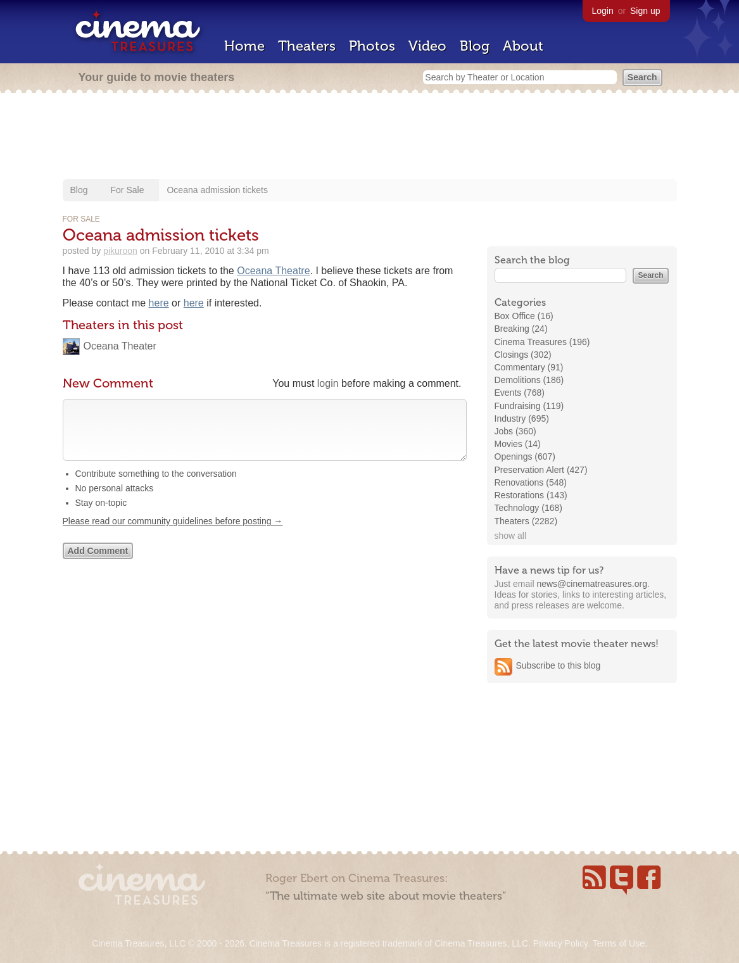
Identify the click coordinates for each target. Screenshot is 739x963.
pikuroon (120, 251)
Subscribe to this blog (558, 665)
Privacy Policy (560, 943)
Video (427, 45)
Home (244, 45)
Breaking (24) (521, 329)
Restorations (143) (531, 495)
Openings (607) (525, 456)
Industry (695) (522, 418)
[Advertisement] (370, 137)
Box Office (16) (524, 316)
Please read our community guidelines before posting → (173, 534)
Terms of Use (618, 943)
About (523, 45)
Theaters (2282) (526, 521)
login (328, 383)
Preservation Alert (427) (541, 470)
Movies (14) (518, 444)
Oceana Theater (120, 346)
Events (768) (520, 392)
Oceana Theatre (273, 270)
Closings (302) (523, 354)
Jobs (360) (515, 431)
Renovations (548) (531, 482)
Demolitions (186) (529, 380)
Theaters (307, 45)
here (159, 303)
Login (603, 11)
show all (511, 536)
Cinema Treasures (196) (542, 342)
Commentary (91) (529, 367)
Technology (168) (528, 508)
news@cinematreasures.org (591, 584)
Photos (372, 45)
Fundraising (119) (529, 406)
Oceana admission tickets (217, 190)
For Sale (127, 190)
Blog (475, 45)
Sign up (645, 11)
